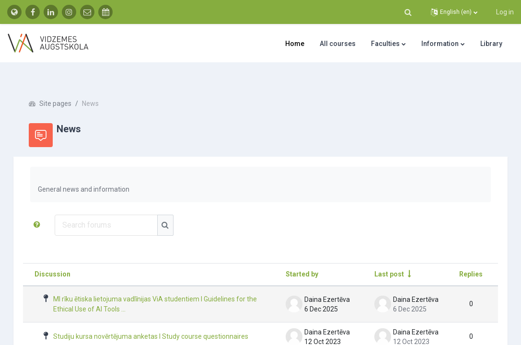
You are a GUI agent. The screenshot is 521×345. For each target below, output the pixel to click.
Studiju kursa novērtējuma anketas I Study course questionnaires (141, 323)
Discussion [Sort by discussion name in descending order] (66, 257)
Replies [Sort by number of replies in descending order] (457, 257)
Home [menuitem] (294, 43)
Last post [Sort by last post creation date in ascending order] (376, 257)
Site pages (69, 86)
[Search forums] (119, 207)
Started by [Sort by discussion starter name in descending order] (288, 257)
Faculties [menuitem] (385, 43)
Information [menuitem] (440, 43)
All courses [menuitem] (338, 43)
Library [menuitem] (491, 43)
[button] (408, 12)
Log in (505, 12)
